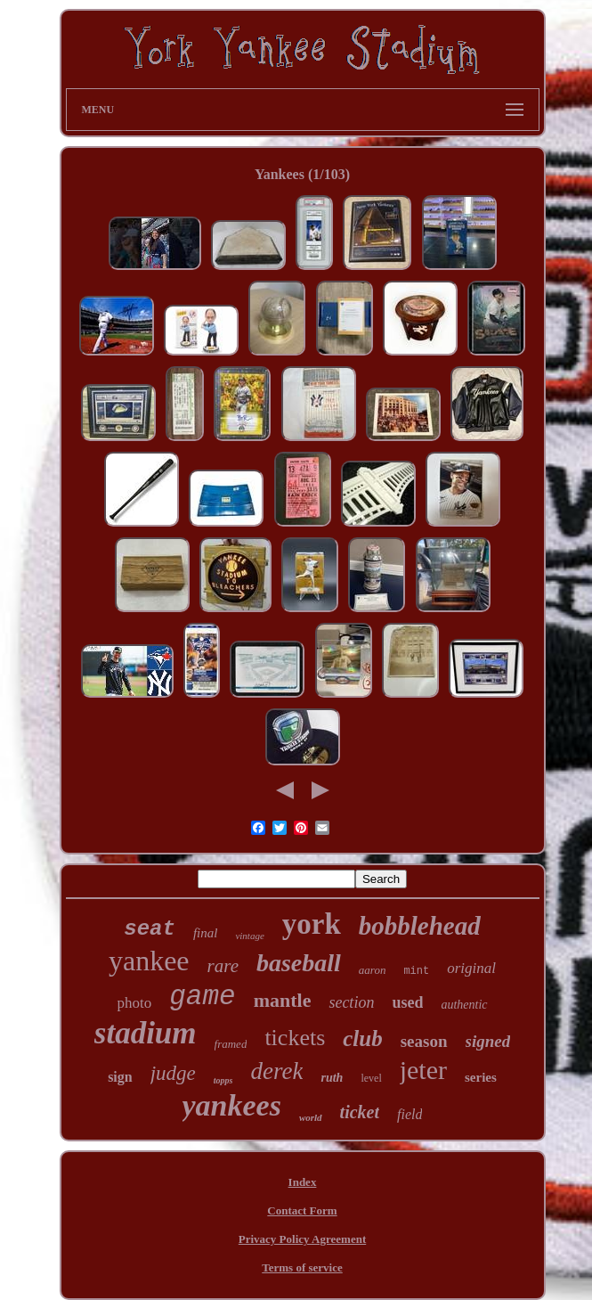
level (371, 1078)
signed (488, 1041)
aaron (372, 970)
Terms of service (302, 1267)
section (351, 1002)
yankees (231, 1105)
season (424, 1041)
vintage (249, 935)
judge (173, 1073)
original (471, 968)
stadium (145, 1033)
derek (277, 1071)
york (311, 924)
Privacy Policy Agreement (302, 1239)
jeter (423, 1069)
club (362, 1038)
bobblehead (420, 926)
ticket (359, 1112)
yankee (149, 960)
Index (302, 1182)
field (409, 1114)
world (310, 1117)
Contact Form (302, 1210)
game (202, 996)
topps (223, 1080)
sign (120, 1076)
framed (231, 1044)
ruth (331, 1077)
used (407, 1002)
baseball (298, 963)
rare (223, 966)
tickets (294, 1038)
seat (149, 929)
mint (416, 971)
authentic (464, 1004)
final (205, 933)
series (481, 1077)
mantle (283, 1000)
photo (134, 1002)
